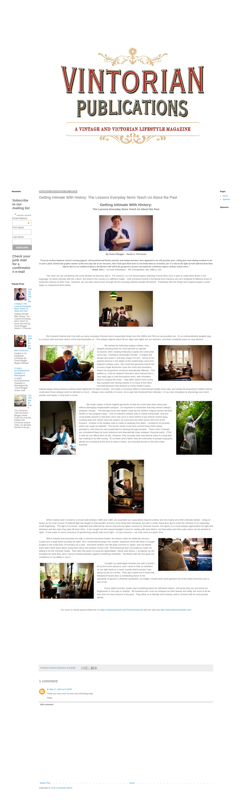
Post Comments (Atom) (61, 788)
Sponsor (226, 199)
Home (132, 783)
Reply (49, 698)
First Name (18, 227)
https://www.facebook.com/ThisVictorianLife (122, 610)
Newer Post (45, 783)
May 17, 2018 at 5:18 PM (61, 689)
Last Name (18, 237)
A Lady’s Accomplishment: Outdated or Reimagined (22, 372)
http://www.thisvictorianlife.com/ (175, 610)
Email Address (21, 218)
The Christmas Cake (30, 401)
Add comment (46, 704)
